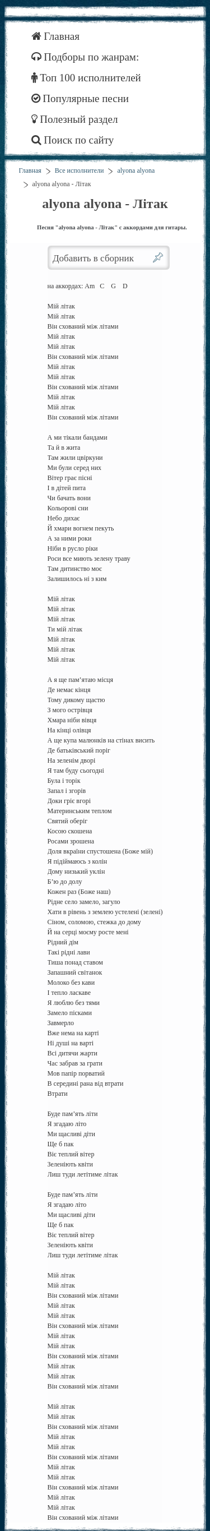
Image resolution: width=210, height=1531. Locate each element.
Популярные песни (80, 98)
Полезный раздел (74, 119)
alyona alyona (136, 170)
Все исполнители (79, 170)
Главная (55, 36)
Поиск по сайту (72, 140)
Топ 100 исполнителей (86, 78)
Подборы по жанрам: (85, 57)
